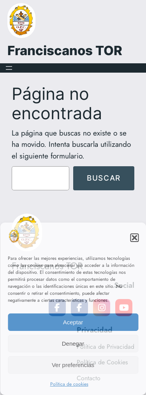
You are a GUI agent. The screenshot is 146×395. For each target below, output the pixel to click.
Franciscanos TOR (64, 50)
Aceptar (73, 322)
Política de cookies (69, 384)
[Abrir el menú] (9, 68)
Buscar (104, 178)
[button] (134, 238)
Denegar (73, 343)
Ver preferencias (73, 365)
